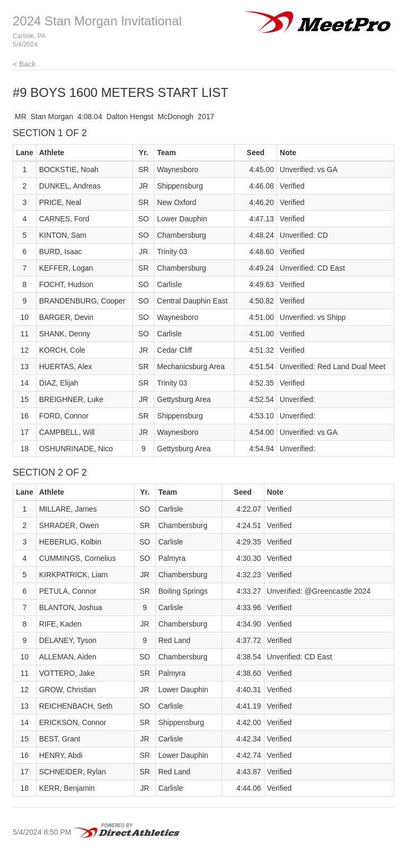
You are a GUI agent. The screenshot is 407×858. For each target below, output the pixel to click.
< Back (24, 64)
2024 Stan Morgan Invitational (97, 21)
